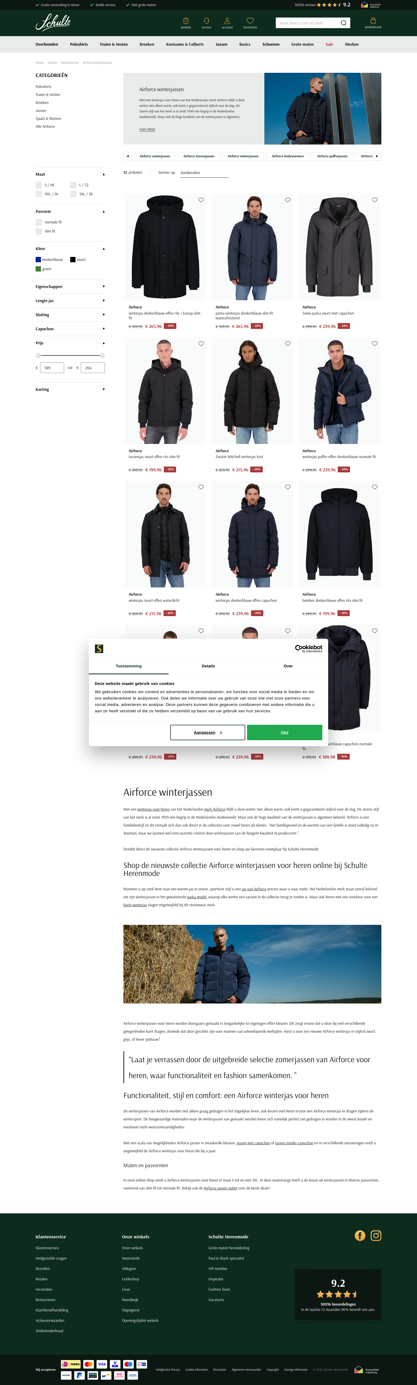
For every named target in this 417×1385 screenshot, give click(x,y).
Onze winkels (135, 1237)
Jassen (221, 44)
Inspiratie (215, 1278)
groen (43, 269)
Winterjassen (70, 63)
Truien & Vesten (114, 44)
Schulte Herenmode (228, 1237)
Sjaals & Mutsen (48, 118)
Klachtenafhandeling (52, 1309)
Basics (245, 44)
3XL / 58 (86, 193)
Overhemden (47, 44)
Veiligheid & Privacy (168, 1370)
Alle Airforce (45, 126)
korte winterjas (135, 904)
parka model (197, 896)
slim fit (50, 231)
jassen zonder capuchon (294, 1142)
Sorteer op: (167, 172)
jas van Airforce (254, 888)
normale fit (53, 222)
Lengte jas (70, 300)
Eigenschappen (70, 286)
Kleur (70, 248)
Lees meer (147, 129)
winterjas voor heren (153, 809)
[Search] (313, 23)
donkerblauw (49, 259)
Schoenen (271, 44)
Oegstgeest (131, 1309)
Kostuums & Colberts (185, 44)
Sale (329, 44)
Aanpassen (208, 732)
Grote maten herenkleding (228, 1247)
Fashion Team (219, 1289)
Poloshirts (79, 44)
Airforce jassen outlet (220, 1188)
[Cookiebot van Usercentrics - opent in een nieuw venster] (299, 649)
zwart (78, 259)
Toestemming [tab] (129, 666)
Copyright (272, 1370)
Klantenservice (51, 1237)
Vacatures (216, 1299)
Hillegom (129, 1268)
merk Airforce (215, 809)
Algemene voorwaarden (246, 1370)
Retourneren (45, 1299)
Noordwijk (130, 1299)
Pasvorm (70, 211)
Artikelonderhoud (49, 1330)
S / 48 (49, 184)
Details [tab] (208, 666)
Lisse (126, 1289)
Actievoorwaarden (50, 1320)
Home (40, 63)
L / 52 (83, 184)
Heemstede (131, 1258)
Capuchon (70, 329)
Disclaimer (219, 1370)
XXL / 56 (51, 193)
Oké (285, 732)
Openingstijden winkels (140, 1320)
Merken (351, 44)
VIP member (217, 1268)
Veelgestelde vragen (51, 1258)
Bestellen (43, 1268)
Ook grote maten (143, 4)
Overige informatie (296, 1370)
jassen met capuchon (253, 1142)
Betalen (42, 1278)
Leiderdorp (130, 1278)
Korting (70, 389)
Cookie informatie (196, 1370)
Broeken (147, 44)
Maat (70, 174)
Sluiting (70, 314)
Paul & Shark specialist (226, 1258)
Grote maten (302, 44)
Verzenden (44, 1289)
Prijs (70, 343)
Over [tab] (288, 666)
